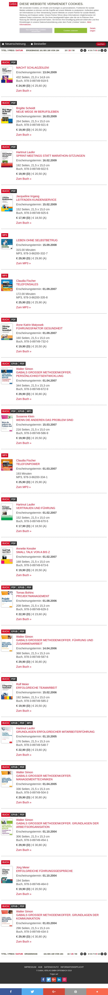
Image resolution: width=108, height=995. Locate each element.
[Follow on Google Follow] (54, 979)
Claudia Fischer (26, 280)
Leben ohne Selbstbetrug (37, 240)
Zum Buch (22, 90)
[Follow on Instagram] (64, 979)
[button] (11, 991)
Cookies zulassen (71, 31)
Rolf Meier (22, 684)
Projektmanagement (32, 596)
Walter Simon (24, 368)
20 (69, 50)
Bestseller (38, 43)
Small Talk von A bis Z (33, 552)
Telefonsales (27, 284)
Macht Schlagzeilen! (32, 67)
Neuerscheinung (14, 43)
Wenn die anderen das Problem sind (44, 419)
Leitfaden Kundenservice (36, 199)
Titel (4, 50)
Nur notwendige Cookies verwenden (36, 30)
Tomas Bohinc (25, 592)
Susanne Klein (25, 416)
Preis (11, 50)
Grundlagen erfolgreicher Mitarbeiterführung (55, 731)
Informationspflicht (72, 967)
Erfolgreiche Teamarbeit (36, 687)
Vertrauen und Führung (35, 508)
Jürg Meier (22, 867)
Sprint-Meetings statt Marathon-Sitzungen (50, 155)
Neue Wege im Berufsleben (37, 111)
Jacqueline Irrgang (27, 196)
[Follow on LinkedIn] (59, 979)
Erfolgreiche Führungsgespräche (44, 870)
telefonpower (28, 464)
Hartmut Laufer (25, 152)
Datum (19, 50)
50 (73, 50)
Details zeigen (92, 29)
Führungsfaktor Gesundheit (39, 328)
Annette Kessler (26, 548)
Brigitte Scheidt (25, 108)
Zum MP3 (22, 263)
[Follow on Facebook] (43, 979)
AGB (40, 967)
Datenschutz (51, 967)
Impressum (30, 967)
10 (66, 50)
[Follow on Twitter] (48, 979)
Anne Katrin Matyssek (30, 324)
